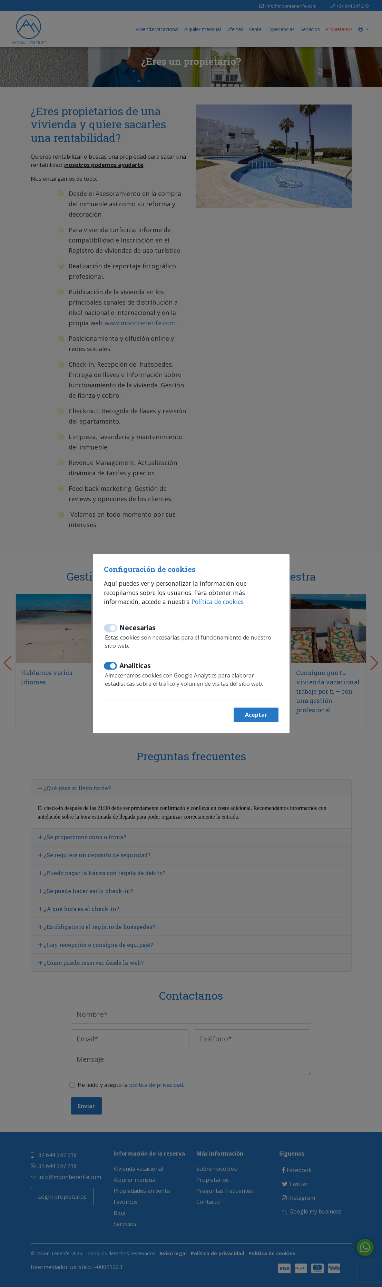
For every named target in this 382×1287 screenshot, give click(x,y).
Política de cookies (218, 602)
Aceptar (256, 715)
